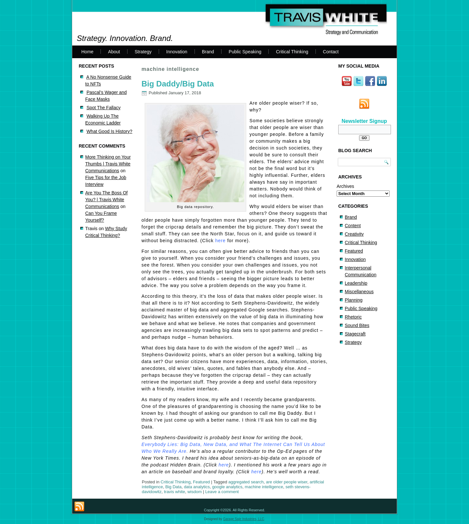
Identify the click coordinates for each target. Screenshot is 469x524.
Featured (201, 481)
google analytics (227, 486)
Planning (354, 300)
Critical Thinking (292, 51)
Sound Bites (357, 325)
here (220, 240)
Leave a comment (222, 491)
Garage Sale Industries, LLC (243, 519)
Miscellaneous (359, 291)
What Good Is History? (109, 131)
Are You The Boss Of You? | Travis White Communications (106, 199)
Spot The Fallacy (104, 107)
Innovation (176, 51)
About (114, 51)
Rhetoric (353, 317)
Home (87, 51)
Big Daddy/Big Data (177, 83)
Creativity (354, 234)
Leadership (356, 283)
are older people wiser (286, 481)
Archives (345, 186)
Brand (208, 51)
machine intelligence (264, 486)
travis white (174, 491)
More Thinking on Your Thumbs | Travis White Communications (108, 163)
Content (353, 225)
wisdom (194, 491)
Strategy (143, 51)
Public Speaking (245, 51)
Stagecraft (355, 333)
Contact (331, 51)
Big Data (173, 486)
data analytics (197, 486)
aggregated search (245, 481)
